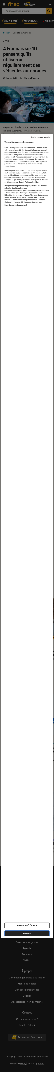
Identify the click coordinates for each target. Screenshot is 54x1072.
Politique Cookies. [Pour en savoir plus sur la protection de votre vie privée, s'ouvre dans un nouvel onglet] (31, 182)
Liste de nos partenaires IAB (15, 205)
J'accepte (27, 933)
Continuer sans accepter (41, 137)
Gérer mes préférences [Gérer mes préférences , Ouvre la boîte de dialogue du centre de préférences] (27, 925)
